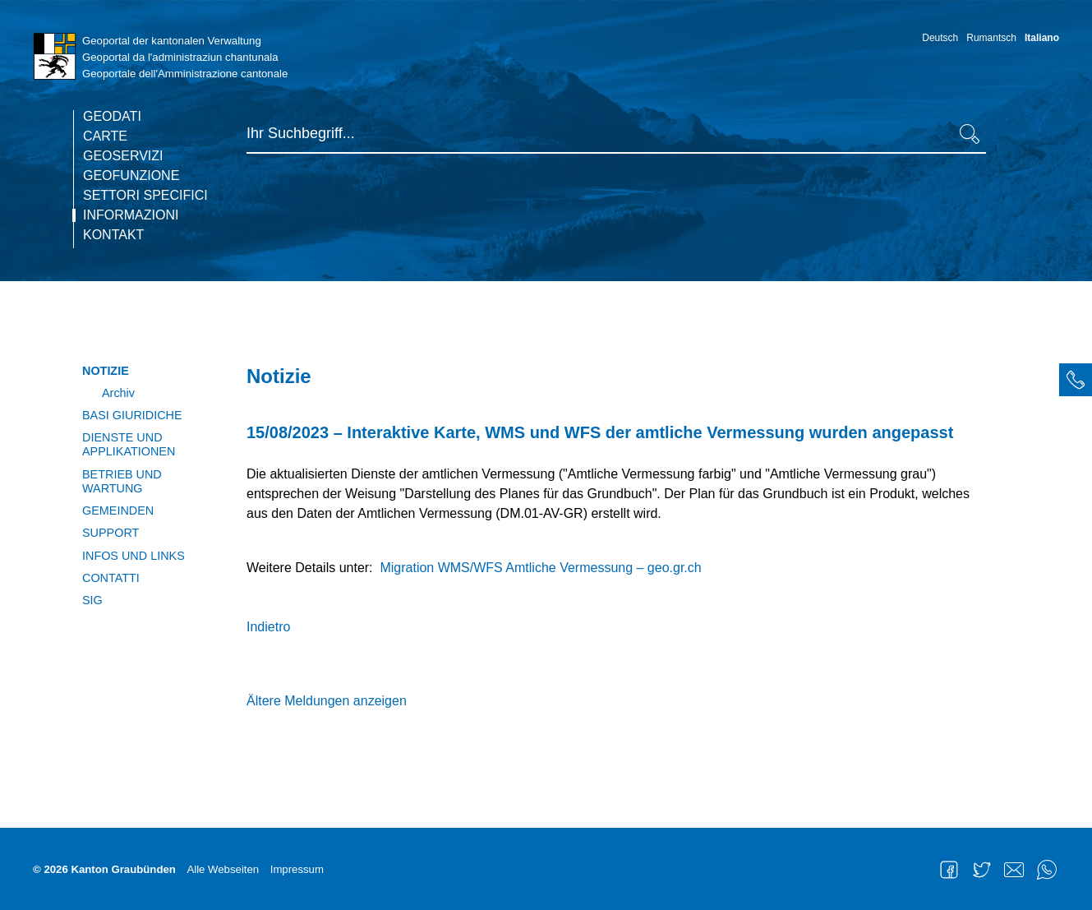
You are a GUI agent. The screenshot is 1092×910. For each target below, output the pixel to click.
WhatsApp (1046, 869)
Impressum (297, 869)
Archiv (118, 393)
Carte (105, 136)
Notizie (105, 370)
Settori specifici (145, 195)
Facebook (949, 869)
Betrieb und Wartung (122, 481)
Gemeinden (118, 510)
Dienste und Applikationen (128, 444)
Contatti (111, 577)
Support (110, 532)
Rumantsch (991, 38)
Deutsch (940, 38)
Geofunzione (131, 175)
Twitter (982, 869)
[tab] (1075, 379)
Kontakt (113, 235)
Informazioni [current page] (130, 215)
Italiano (1042, 38)
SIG (92, 600)
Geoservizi (123, 156)
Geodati (112, 116)
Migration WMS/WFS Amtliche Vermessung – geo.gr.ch (540, 568)
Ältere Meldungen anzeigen (327, 701)
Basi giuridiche (132, 415)
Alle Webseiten (223, 869)
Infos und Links (133, 555)
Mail (1014, 869)
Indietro (268, 627)
